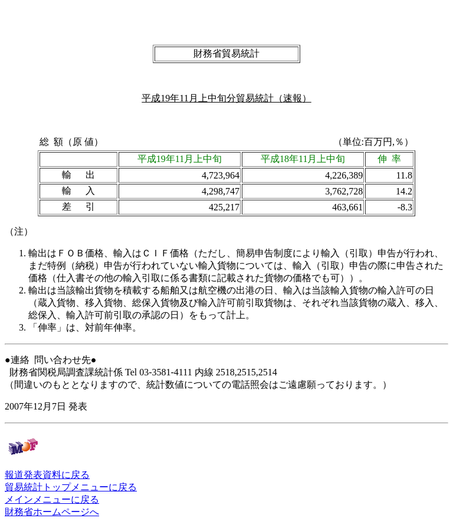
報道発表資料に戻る (47, 475)
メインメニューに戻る (52, 499)
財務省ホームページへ (52, 512)
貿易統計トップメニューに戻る (71, 487)
